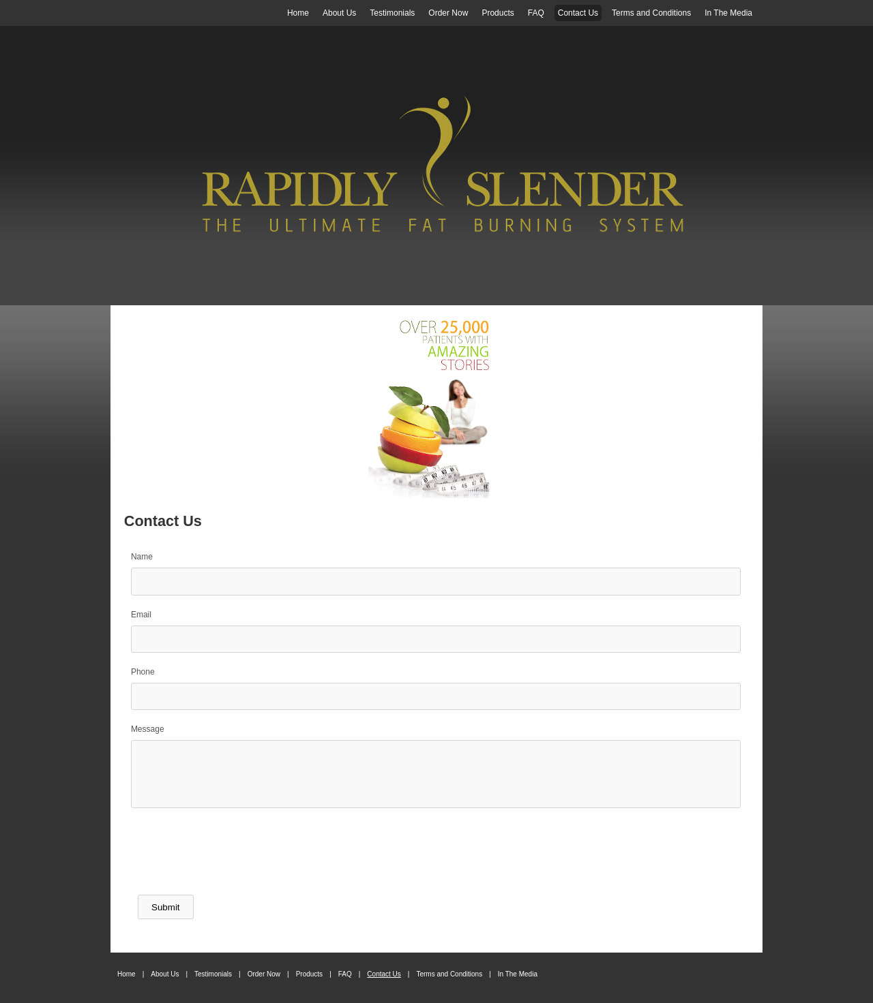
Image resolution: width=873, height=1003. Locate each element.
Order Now (448, 13)
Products (498, 13)
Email (141, 614)
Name (142, 556)
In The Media (728, 13)
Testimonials (392, 13)
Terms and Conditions (651, 13)
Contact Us (578, 13)
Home (298, 13)
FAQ (536, 13)
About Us (339, 13)
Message (147, 729)
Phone (143, 672)
